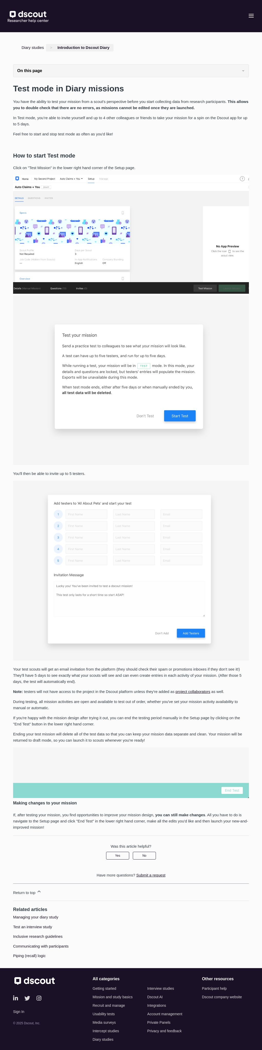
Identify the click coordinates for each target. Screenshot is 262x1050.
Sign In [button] (18, 1012)
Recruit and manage (109, 1005)
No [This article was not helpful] (144, 855)
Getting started (104, 988)
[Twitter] (27, 998)
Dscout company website (222, 997)
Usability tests (104, 1014)
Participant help (214, 988)
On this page (131, 70)
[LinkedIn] (15, 998)
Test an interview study (32, 927)
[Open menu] (251, 16)
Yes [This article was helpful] (117, 855)
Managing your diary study (35, 917)
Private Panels (158, 1022)
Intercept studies (106, 1031)
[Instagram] (38, 998)
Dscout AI (155, 997)
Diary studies (33, 47)
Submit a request (150, 875)
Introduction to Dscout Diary (84, 47)
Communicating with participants (41, 946)
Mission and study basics (113, 997)
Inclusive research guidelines (38, 936)
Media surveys (104, 1022)
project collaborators (192, 691)
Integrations (156, 1005)
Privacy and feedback (164, 1031)
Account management (164, 1014)
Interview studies (160, 988)
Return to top (27, 892)
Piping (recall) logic (29, 955)
